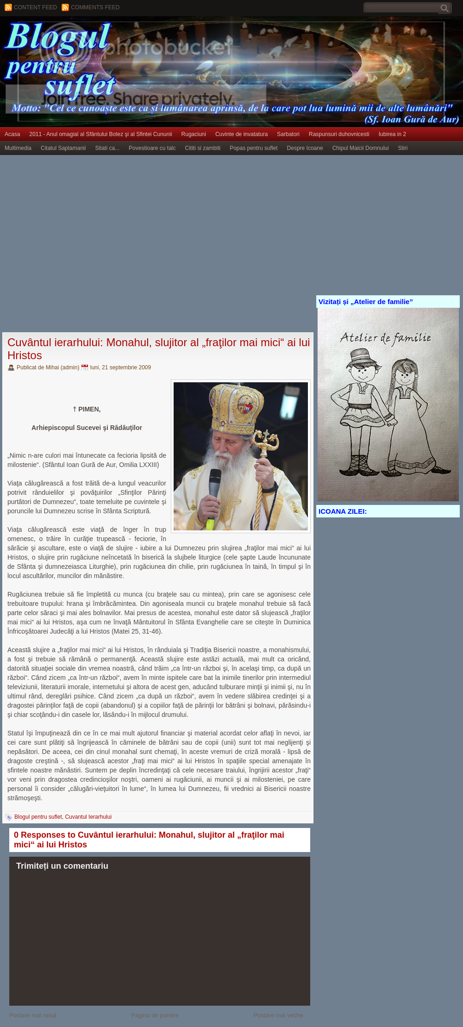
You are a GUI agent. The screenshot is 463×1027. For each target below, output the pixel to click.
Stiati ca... (107, 148)
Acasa (12, 134)
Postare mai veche (278, 1015)
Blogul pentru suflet (38, 817)
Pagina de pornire (155, 1015)
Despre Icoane (305, 148)
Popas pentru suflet (253, 148)
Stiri (403, 148)
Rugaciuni (193, 134)
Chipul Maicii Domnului (360, 148)
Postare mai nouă (32, 1015)
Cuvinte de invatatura (241, 134)
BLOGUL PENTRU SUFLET (104, 34)
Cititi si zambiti (203, 148)
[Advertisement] (87, 244)
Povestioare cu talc (152, 148)
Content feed (35, 7)
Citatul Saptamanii (63, 148)
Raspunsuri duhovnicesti (339, 134)
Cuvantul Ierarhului (88, 817)
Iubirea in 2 (392, 134)
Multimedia (18, 148)
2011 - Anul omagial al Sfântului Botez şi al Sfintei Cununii (100, 134)
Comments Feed (95, 7)
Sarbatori (288, 134)
